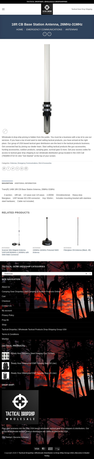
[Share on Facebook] (8, 169)
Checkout (6, 301)
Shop (4, 325)
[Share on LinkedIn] (26, 169)
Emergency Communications (44, 29)
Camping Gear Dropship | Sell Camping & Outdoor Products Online (31, 292)
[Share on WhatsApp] (4, 169)
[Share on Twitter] (13, 169)
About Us (6, 287)
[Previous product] (49, 34)
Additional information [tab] (25, 183)
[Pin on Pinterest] (22, 169)
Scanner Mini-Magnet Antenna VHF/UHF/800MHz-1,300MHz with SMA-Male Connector (15, 252)
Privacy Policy (8, 315)
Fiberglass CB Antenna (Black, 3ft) (77, 250)
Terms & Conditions (10, 334)
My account (7, 311)
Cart (4, 296)
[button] (3, 9)
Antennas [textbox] (45, 273)
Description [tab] (7, 183)
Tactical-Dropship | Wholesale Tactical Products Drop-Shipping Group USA (34, 329)
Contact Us (7, 306)
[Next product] (45, 34)
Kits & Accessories (45, 163)
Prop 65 (5, 320)
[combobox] (47, 273)
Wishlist (5, 339)
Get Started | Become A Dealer (15, 437)
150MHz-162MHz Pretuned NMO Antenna (46, 251)
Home (19, 29)
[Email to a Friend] (17, 169)
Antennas (71, 29)
